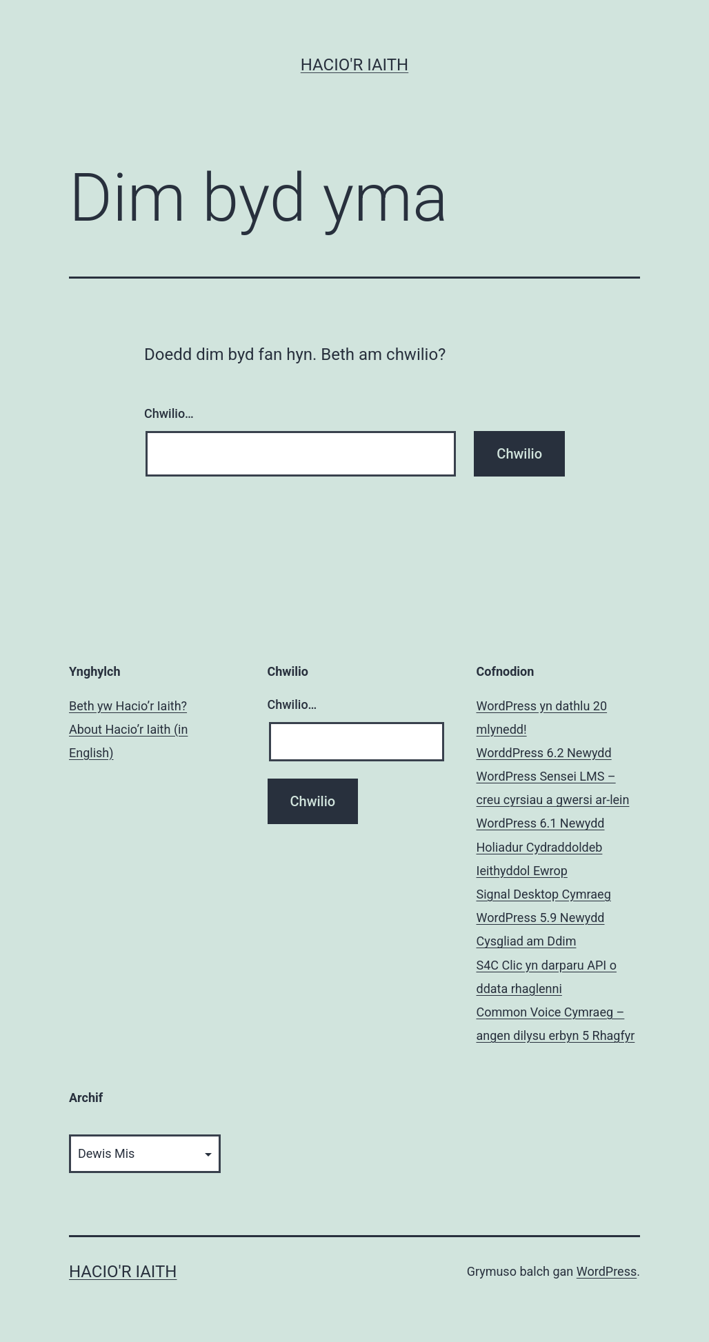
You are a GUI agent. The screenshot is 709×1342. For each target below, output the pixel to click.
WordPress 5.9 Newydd (541, 917)
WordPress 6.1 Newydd (541, 823)
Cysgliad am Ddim (527, 941)
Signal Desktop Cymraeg (544, 894)
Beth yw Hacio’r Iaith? (128, 706)
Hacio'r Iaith (354, 64)
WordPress (607, 1271)
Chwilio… (169, 413)
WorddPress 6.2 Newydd (544, 752)
